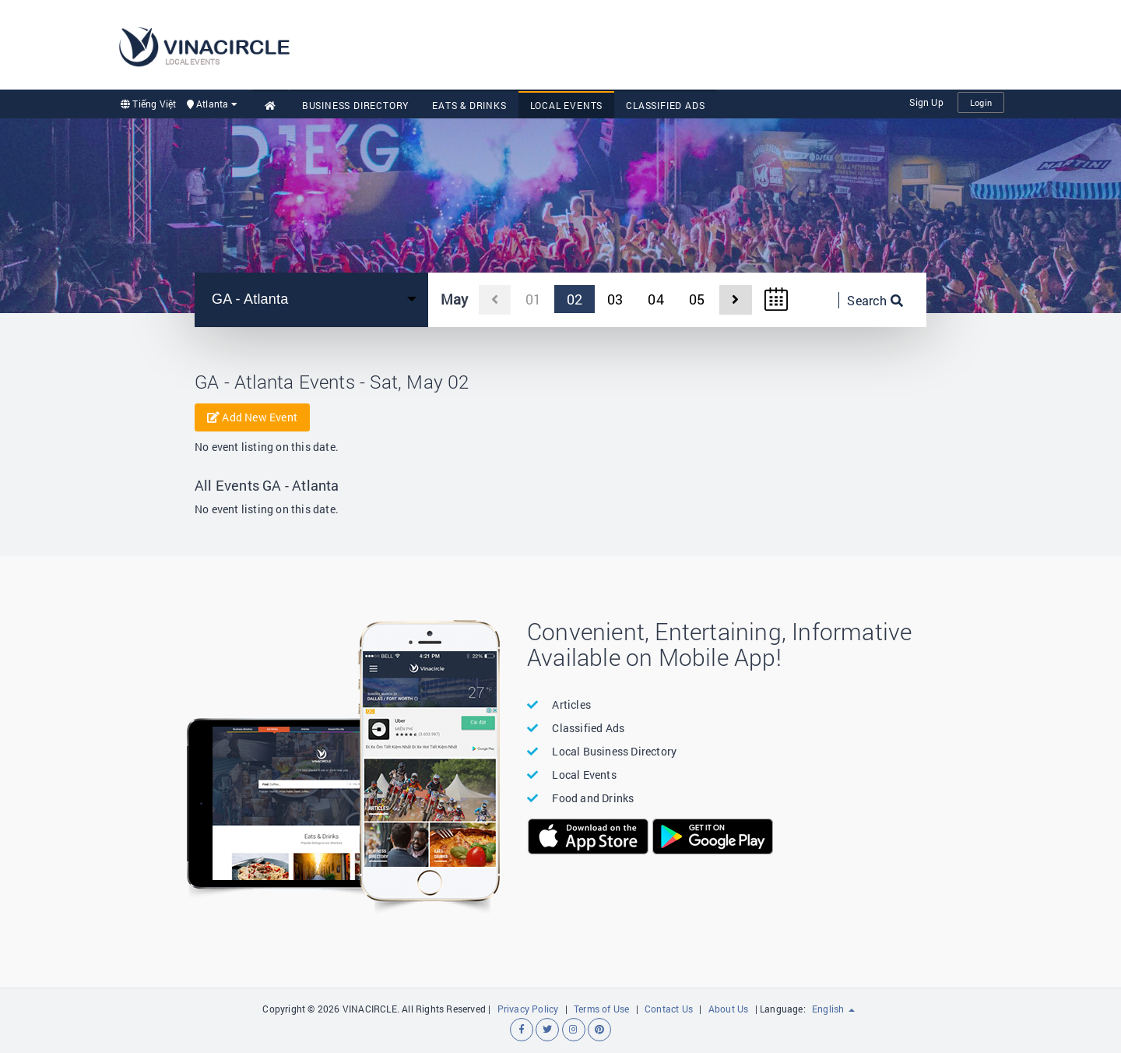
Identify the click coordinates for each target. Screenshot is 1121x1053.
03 (615, 299)
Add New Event (252, 417)
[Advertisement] (721, 43)
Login (981, 102)
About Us (728, 1008)
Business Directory (355, 105)
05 (697, 299)
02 (574, 299)
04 (655, 299)
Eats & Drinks (469, 105)
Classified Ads (665, 105)
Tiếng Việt (148, 103)
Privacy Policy (528, 1008)
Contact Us (669, 1008)
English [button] (833, 1008)
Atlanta (212, 103)
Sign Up (926, 102)
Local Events (566, 105)
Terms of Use (601, 1008)
